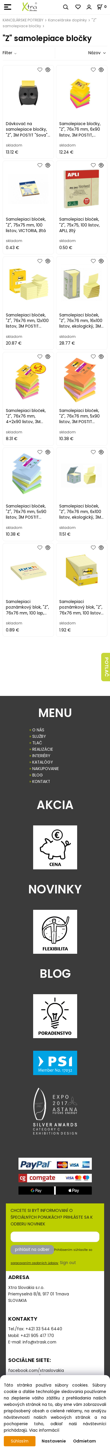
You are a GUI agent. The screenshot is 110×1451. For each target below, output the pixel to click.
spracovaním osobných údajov (34, 1263)
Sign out (68, 1263)
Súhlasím (19, 1441)
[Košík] (103, 6)
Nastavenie (54, 1441)
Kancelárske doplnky (67, 20)
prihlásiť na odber (32, 1249)
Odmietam (84, 1441)
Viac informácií (44, 1430)
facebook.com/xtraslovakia (36, 1370)
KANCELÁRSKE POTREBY (23, 20)
